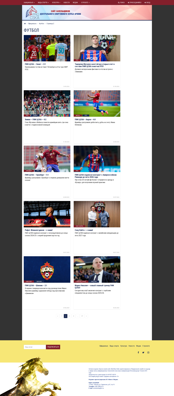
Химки (85, 60)
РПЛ (36, 60)
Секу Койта (79, 226)
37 (82, 316)
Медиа (75, 2)
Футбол (41, 23)
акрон (78, 115)
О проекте (85, 2)
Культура (56, 2)
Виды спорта (43, 2)
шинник (39, 281)
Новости (67, 2)
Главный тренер (81, 281)
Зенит (28, 60)
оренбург (29, 171)
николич (29, 281)
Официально (29, 2)
